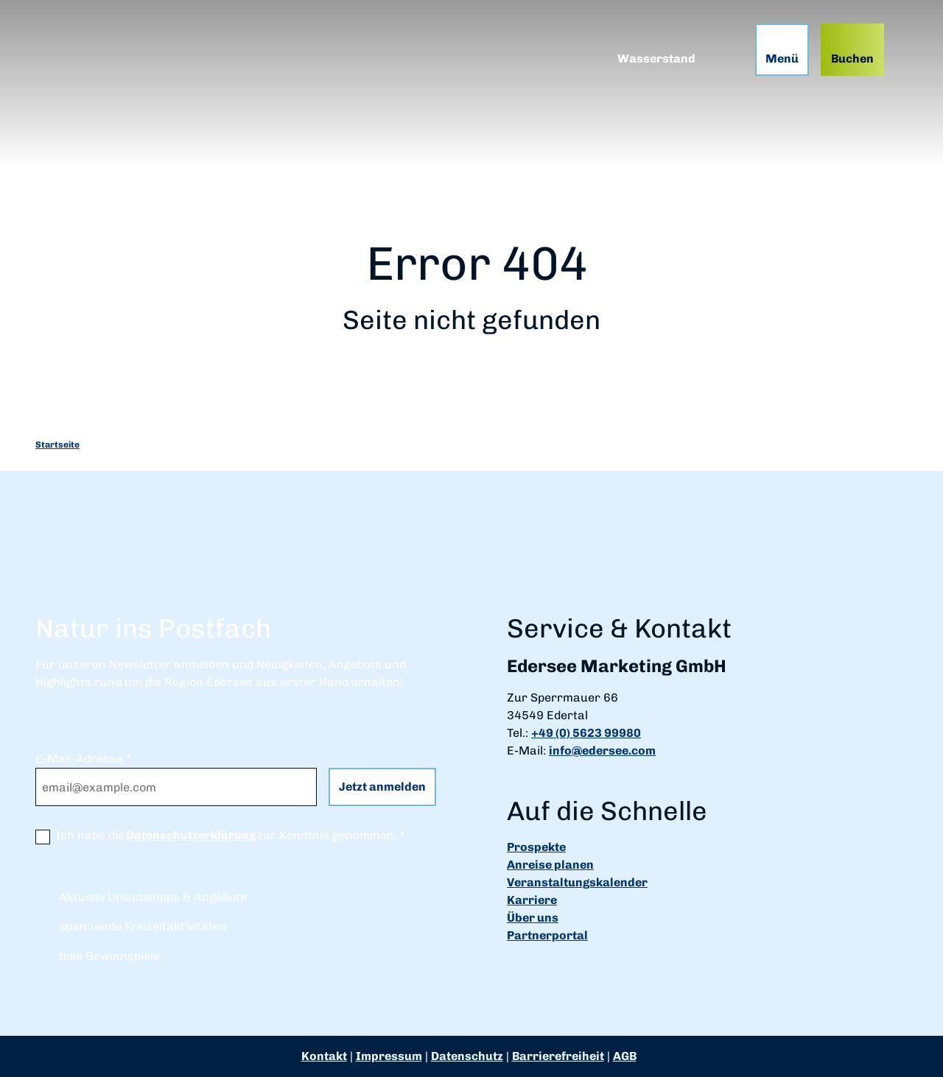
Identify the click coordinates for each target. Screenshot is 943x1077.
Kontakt (324, 1056)
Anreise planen (550, 865)
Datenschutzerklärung (191, 835)
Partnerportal (547, 935)
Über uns (532, 918)
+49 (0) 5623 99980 (586, 733)
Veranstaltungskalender (577, 882)
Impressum (389, 1056)
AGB (625, 1056)
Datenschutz (467, 1056)
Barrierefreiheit (558, 1056)
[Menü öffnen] (782, 50)
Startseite (57, 444)
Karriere (532, 900)
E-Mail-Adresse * (83, 759)
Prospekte (536, 847)
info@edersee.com (602, 751)
